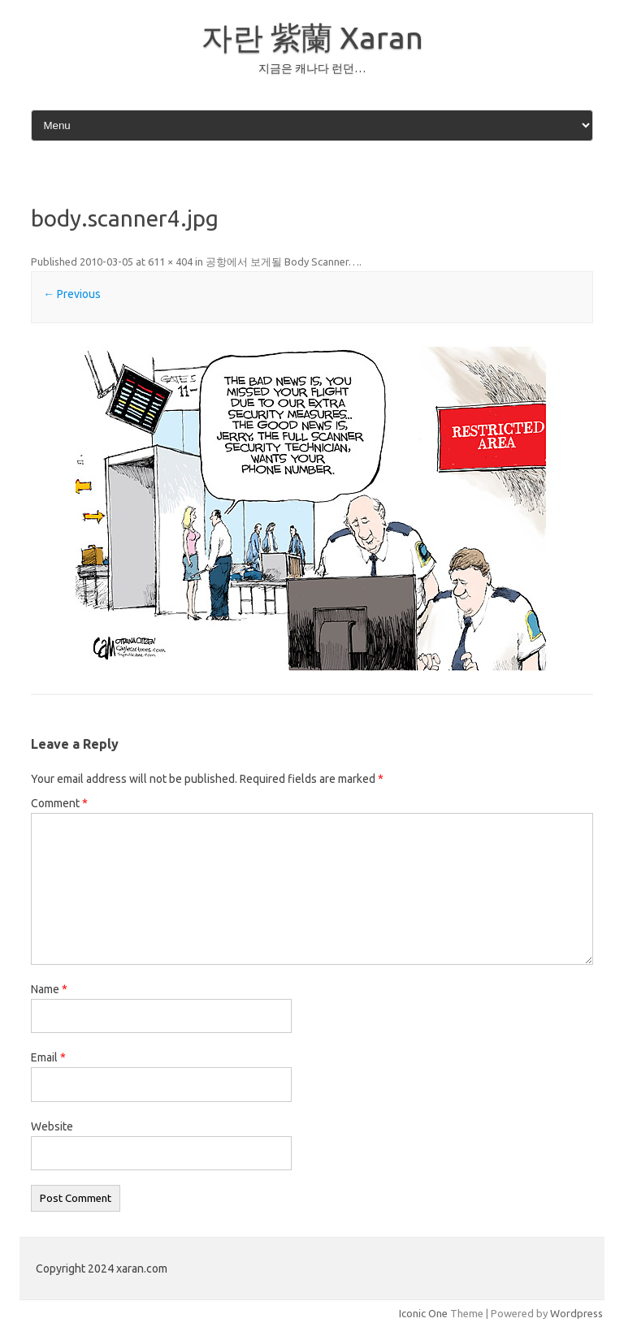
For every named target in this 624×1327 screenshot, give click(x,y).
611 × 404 (170, 261)
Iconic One (423, 1313)
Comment (59, 803)
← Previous (72, 293)
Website (52, 1126)
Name (49, 989)
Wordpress (576, 1313)
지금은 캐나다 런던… (312, 68)
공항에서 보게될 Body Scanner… (282, 261)
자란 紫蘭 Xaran (312, 37)
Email (48, 1057)
